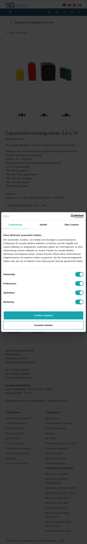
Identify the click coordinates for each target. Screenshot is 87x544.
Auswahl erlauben (43, 325)
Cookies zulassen (43, 315)
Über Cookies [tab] (71, 224)
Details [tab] (43, 224)
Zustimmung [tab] (15, 224)
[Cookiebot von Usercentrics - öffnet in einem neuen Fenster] (71, 216)
